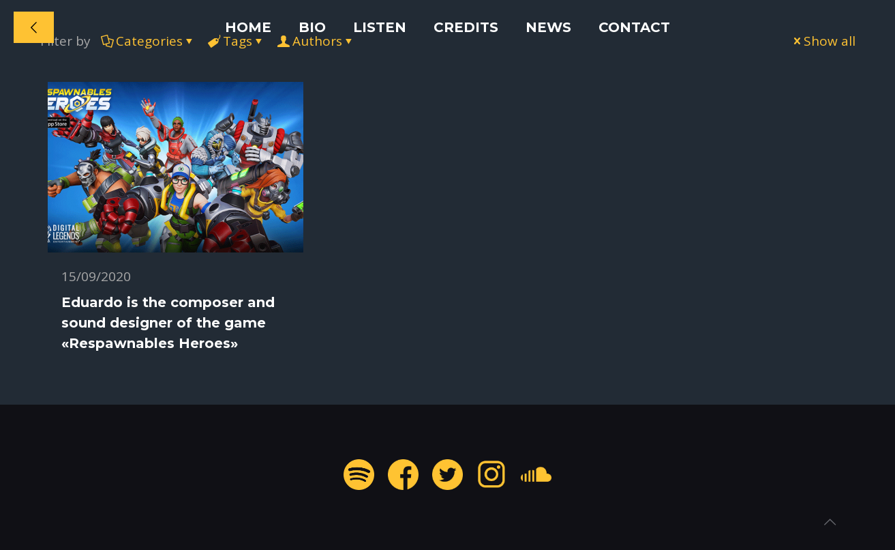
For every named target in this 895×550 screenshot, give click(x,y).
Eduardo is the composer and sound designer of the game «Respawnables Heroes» (168, 322)
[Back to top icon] (829, 522)
